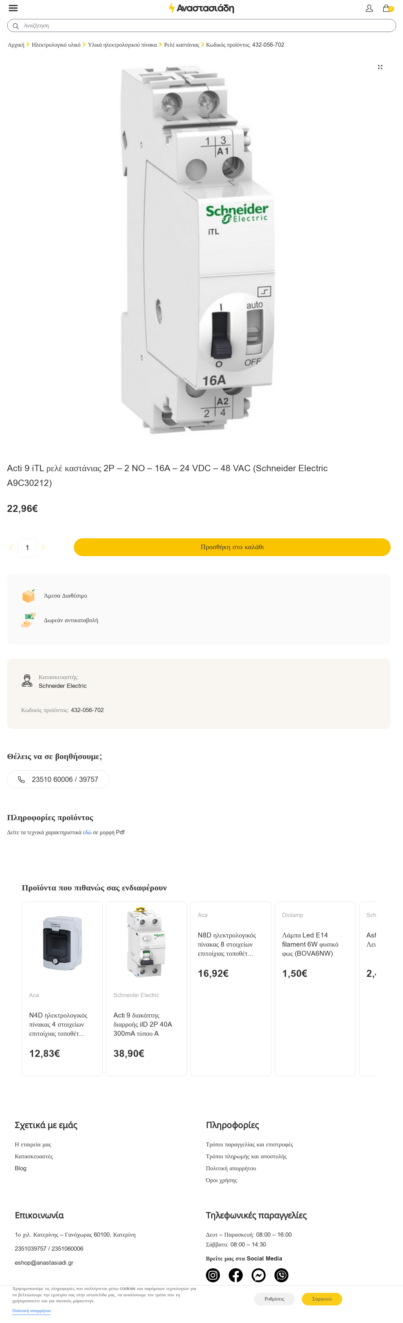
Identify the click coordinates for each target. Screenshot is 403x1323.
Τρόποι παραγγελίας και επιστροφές (249, 1145)
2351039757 (30, 1249)
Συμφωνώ (322, 1299)
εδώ (87, 832)
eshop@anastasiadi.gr (44, 1263)
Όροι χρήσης (221, 1181)
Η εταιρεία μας (33, 1145)
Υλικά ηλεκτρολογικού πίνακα (122, 45)
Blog (20, 1169)
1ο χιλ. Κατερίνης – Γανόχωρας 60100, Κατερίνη (75, 1235)
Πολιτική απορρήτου (231, 1169)
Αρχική (16, 45)
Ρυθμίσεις (274, 1299)
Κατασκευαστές (34, 1157)
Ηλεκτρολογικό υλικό (56, 45)
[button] (380, 67)
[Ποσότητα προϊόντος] (27, 547)
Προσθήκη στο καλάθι (233, 547)
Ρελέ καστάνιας (181, 45)
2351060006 (67, 1249)
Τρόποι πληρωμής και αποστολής (246, 1157)
